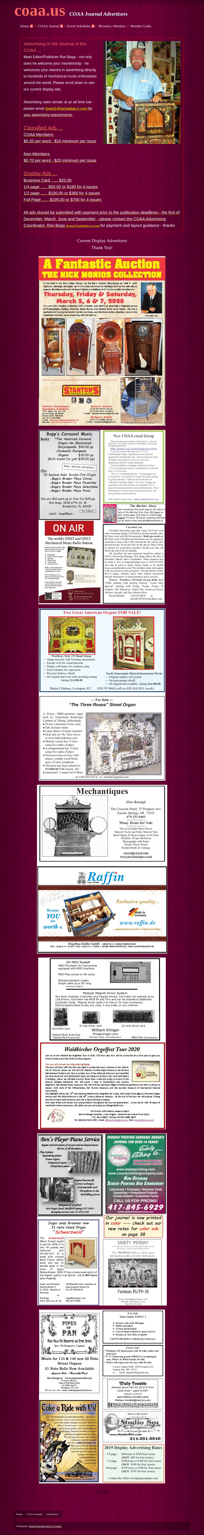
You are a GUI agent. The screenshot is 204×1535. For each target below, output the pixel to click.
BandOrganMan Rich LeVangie (45, 1526)
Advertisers (52, 1514)
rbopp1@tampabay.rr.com (66, 109)
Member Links (140, 26)
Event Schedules (79, 26)
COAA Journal (48, 26)
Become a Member (112, 26)
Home (24, 26)
